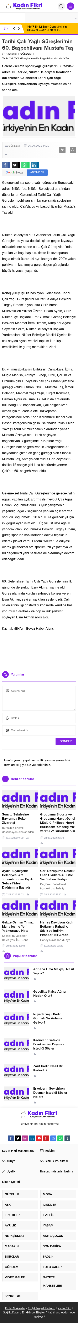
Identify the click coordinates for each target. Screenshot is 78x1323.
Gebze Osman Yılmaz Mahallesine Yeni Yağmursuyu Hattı (18, 926)
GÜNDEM (26, 53)
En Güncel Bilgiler (33, 1312)
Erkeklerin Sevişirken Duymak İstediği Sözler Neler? (50, 1092)
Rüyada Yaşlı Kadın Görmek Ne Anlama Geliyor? (47, 1018)
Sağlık (7, 1312)
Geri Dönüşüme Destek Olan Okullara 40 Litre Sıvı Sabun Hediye (57, 875)
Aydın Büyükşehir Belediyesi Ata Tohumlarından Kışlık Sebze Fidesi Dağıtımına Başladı (17, 879)
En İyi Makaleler (15, 1308)
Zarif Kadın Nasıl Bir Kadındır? (48, 1068)
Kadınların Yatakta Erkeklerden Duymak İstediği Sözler (48, 1044)
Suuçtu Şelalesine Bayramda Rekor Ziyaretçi (15, 818)
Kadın (16, 1312)
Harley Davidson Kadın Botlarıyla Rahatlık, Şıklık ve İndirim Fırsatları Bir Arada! (57, 928)
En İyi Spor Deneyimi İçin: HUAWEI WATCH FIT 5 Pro (47, 28)
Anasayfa (9, 53)
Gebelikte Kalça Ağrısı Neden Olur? (49, 993)
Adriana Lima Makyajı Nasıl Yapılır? (53, 971)
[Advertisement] (39, 649)
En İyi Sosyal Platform (41, 1308)
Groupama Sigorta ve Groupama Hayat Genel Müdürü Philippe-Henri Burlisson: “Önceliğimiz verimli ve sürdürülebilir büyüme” (57, 824)
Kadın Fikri (64, 1308)
